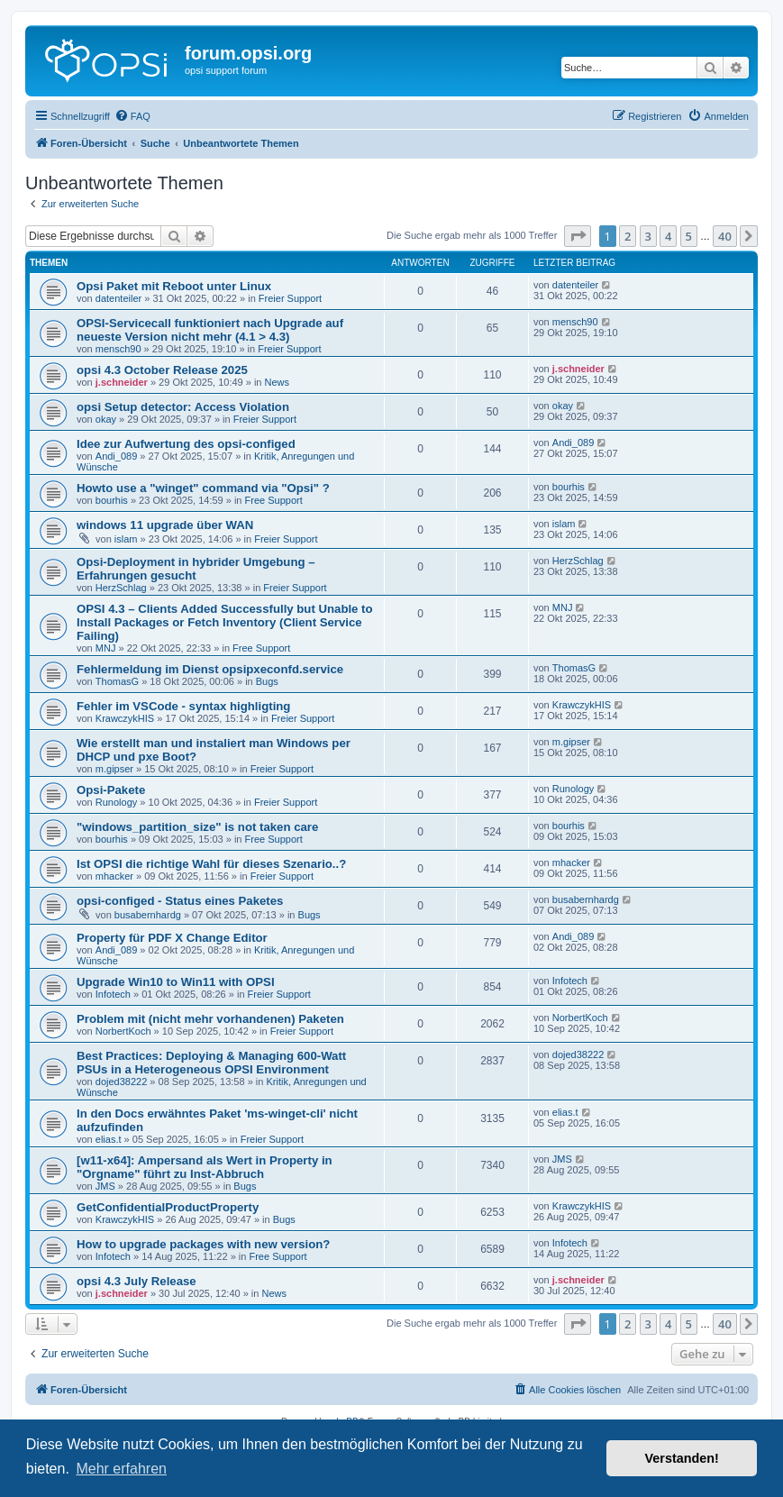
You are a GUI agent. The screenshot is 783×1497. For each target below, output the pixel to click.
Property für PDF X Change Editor (172, 938)
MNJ (106, 648)
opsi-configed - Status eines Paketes (180, 901)
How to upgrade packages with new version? (203, 1244)
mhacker (114, 876)
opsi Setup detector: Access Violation (183, 407)
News (277, 382)
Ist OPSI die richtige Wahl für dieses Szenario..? (211, 864)
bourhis (112, 500)
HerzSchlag (121, 587)
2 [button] (627, 236)
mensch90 (118, 348)
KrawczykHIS (125, 718)
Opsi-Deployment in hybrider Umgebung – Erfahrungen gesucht (196, 568)
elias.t (109, 1139)
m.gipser (114, 768)
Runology (116, 802)
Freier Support (290, 298)
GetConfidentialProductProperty (168, 1207)
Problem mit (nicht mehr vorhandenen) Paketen (210, 1019)
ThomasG (117, 681)
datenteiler (118, 298)
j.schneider (122, 382)
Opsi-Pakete (111, 790)
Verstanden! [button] (682, 1458)
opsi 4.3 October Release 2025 (162, 370)
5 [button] (689, 236)
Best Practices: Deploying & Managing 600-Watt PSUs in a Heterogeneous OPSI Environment (211, 1062)
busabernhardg (147, 914)
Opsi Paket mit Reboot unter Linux (174, 286)
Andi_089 (117, 456)
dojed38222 (122, 1081)
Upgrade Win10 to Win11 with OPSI (176, 982)
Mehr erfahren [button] (121, 1468)
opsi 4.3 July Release (136, 1281)
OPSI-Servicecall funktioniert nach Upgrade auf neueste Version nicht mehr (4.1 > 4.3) (210, 329)
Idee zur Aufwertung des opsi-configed (186, 444)
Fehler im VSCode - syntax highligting (183, 706)
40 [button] (725, 236)
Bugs (267, 681)
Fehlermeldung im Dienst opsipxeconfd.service (210, 669)
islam (126, 539)
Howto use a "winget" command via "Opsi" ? (203, 488)
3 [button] (648, 236)
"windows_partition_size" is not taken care (197, 827)
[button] (577, 236)
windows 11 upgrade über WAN (165, 525)
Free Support (274, 500)
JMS (105, 1186)
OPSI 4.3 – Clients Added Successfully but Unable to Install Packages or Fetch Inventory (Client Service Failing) (225, 622)
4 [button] (668, 236)
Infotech (113, 994)
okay (106, 419)
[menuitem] (132, 116)
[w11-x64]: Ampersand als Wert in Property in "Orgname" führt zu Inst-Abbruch (204, 1167)
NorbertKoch (123, 1031)
